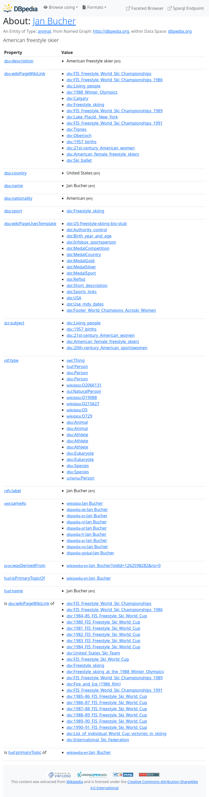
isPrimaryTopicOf (24, 578)
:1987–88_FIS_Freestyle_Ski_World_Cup (107, 709)
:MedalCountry (84, 254)
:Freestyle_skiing (85, 104)
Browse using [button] (59, 7)
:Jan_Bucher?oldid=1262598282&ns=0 (113, 565)
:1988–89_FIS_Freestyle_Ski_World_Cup (107, 715)
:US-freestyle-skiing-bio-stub (97, 223)
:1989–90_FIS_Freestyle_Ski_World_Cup (107, 721)
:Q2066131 (84, 385)
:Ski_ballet (79, 160)
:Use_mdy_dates (85, 304)
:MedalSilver (81, 267)
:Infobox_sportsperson (91, 242)
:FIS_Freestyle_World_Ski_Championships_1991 (115, 123)
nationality (18, 198)
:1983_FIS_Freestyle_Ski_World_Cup (103, 640)
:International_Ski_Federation (98, 740)
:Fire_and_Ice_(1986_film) (93, 684)
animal (44, 31)
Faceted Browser (145, 8)
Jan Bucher (54, 21)
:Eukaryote (80, 453)
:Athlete (77, 434)
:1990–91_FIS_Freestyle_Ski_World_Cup (107, 727)
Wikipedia (74, 781)
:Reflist (76, 279)
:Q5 (77, 410)
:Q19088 (82, 397)
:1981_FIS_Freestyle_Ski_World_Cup (103, 628)
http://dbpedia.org (111, 31)
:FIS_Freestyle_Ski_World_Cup (98, 659)
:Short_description (87, 285)
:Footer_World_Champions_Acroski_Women (111, 310)
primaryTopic (24, 752)
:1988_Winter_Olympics (92, 92)
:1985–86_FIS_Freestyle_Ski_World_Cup (107, 696)
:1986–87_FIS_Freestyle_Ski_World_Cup (107, 702)
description (19, 61)
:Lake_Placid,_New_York (92, 117)
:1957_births (82, 142)
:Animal (77, 422)
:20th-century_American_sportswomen (107, 347)
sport (13, 211)
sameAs (15, 503)
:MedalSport (81, 273)
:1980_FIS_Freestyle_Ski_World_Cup (103, 622)
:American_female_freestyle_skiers (103, 154)
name (13, 185)
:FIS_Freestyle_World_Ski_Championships (109, 73)
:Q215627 (83, 404)
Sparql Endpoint (186, 8)
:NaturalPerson (84, 391)
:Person (77, 366)
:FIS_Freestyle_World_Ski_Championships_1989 (115, 111)
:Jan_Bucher (89, 578)
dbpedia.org (180, 31)
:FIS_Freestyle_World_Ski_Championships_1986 (115, 80)
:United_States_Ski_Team (93, 653)
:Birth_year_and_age (89, 236)
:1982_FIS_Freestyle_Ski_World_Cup (103, 634)
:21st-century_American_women (101, 148)
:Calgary (77, 98)
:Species (78, 465)
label (12, 490)
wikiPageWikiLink (24, 73)
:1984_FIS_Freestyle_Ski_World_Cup (103, 647)
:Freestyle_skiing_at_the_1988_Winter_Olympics (115, 671)
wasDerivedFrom (24, 565)
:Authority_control (87, 230)
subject (14, 323)
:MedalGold (80, 261)
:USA (74, 298)
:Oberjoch (79, 135)
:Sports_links (82, 291)
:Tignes (76, 129)
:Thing (76, 360)
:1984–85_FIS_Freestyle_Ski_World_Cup (107, 616)
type (11, 360)
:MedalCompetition (88, 248)
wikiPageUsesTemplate (30, 223)
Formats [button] (92, 7)
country (15, 173)
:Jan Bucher (85, 503)
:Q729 (79, 416)
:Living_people (83, 86)
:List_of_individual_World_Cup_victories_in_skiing (116, 733)
